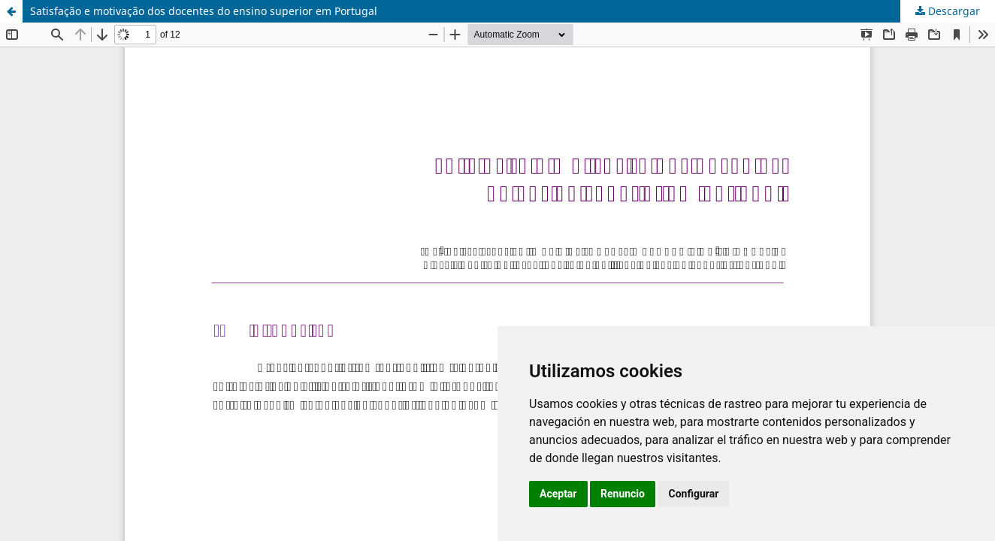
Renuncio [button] (622, 494)
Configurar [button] (693, 494)
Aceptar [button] (558, 494)
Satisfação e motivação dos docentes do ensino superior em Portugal (203, 11)
